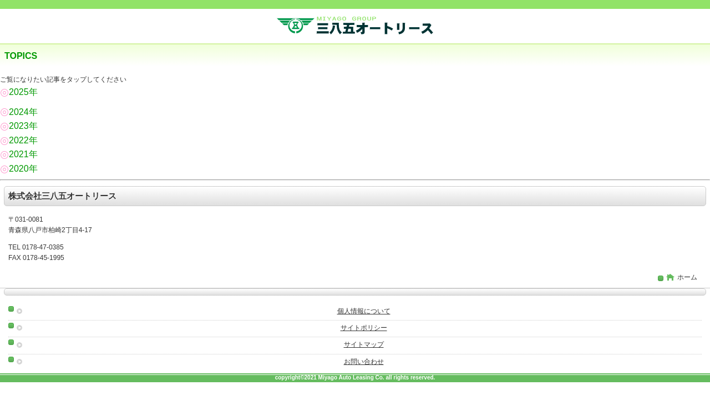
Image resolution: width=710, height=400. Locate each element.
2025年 (19, 92)
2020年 (19, 168)
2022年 (19, 140)
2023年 (19, 126)
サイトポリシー (364, 328)
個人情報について (363, 311)
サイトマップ (364, 344)
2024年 (19, 112)
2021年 (19, 154)
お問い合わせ (364, 362)
